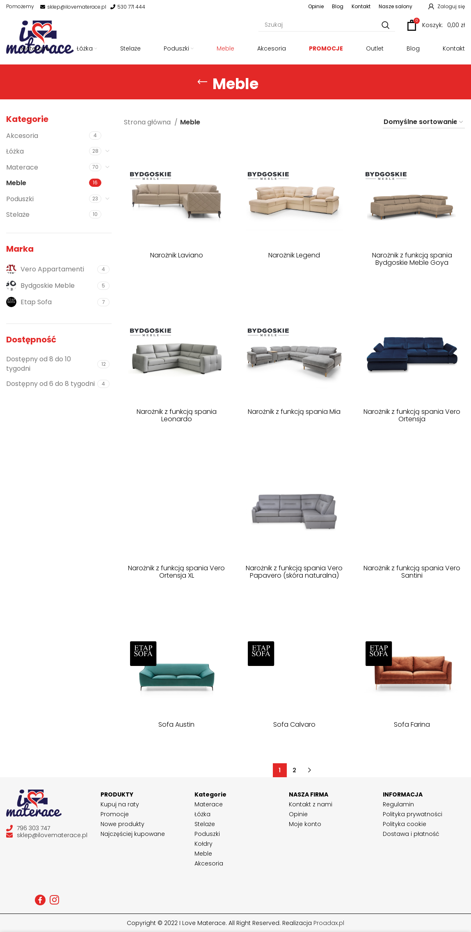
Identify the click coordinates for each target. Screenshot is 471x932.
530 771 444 (127, 7)
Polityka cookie (404, 824)
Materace (22, 167)
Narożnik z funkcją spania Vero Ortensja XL (176, 571)
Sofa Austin (176, 724)
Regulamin (398, 804)
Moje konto (305, 824)
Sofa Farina (412, 724)
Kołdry (203, 844)
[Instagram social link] (54, 900)
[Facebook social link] (40, 900)
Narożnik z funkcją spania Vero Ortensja (412, 415)
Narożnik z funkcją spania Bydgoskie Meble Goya (412, 258)
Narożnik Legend (294, 255)
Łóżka (15, 151)
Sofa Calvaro (294, 724)
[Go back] (202, 82)
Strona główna (148, 122)
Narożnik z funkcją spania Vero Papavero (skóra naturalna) (294, 571)
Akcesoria (22, 135)
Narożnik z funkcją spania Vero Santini (412, 571)
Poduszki (20, 199)
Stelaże (18, 214)
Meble (16, 183)
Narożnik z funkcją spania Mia (294, 411)
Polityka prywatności (412, 814)
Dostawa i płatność (411, 834)
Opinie (298, 814)
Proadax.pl (328, 923)
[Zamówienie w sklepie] (424, 122)
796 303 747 (28, 828)
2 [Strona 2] (294, 770)
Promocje (115, 814)
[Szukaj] (326, 25)
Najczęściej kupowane (133, 834)
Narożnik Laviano (176, 255)
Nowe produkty (122, 824)
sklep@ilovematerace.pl (73, 7)
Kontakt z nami (310, 804)
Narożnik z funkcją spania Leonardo (177, 415)
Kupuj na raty (120, 804)
